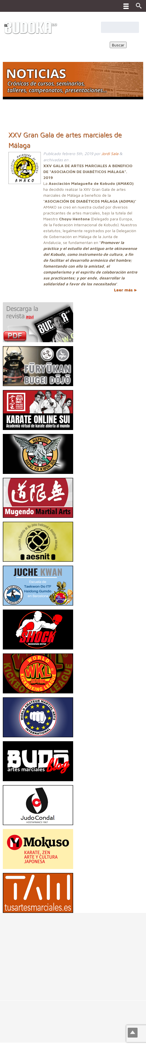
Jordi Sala (109, 153)
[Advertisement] (73, 952)
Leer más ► (126, 289)
